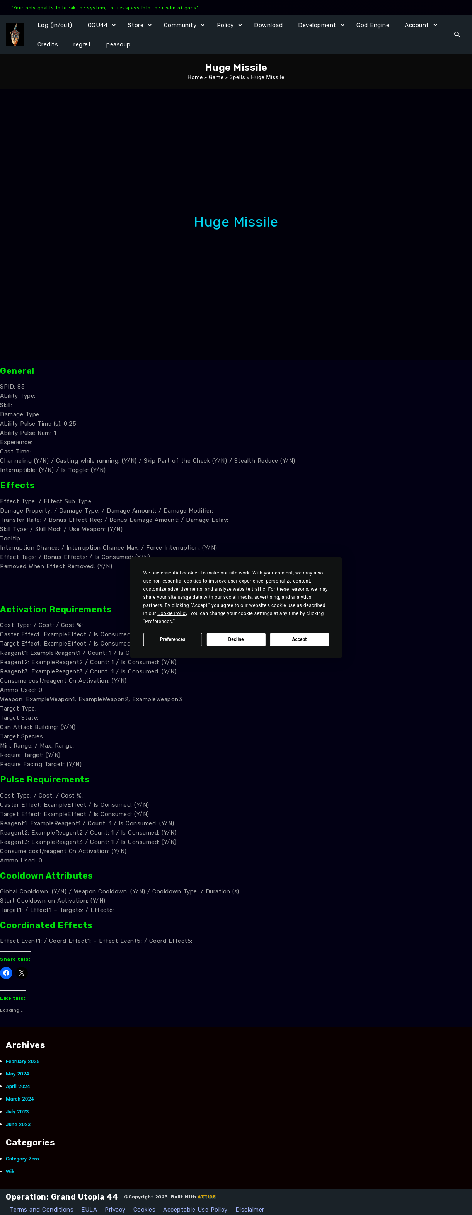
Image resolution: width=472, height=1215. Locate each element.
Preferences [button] (158, 621)
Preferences (173, 639)
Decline (236, 639)
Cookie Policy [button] (172, 613)
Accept (299, 639)
